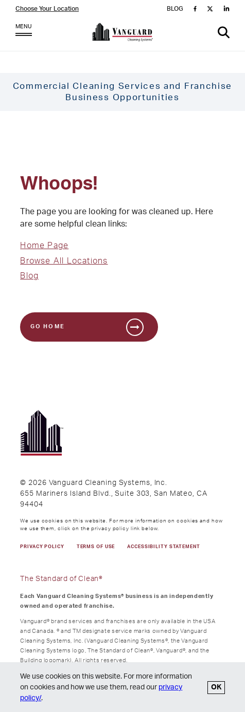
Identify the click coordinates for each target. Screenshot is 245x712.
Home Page (44, 245)
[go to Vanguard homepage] (122, 35)
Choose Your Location (47, 9)
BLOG (175, 9)
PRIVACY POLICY (42, 547)
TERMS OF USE (96, 547)
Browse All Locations (64, 261)
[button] (224, 33)
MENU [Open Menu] (23, 32)
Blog (29, 276)
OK (216, 687)
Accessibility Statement (163, 547)
